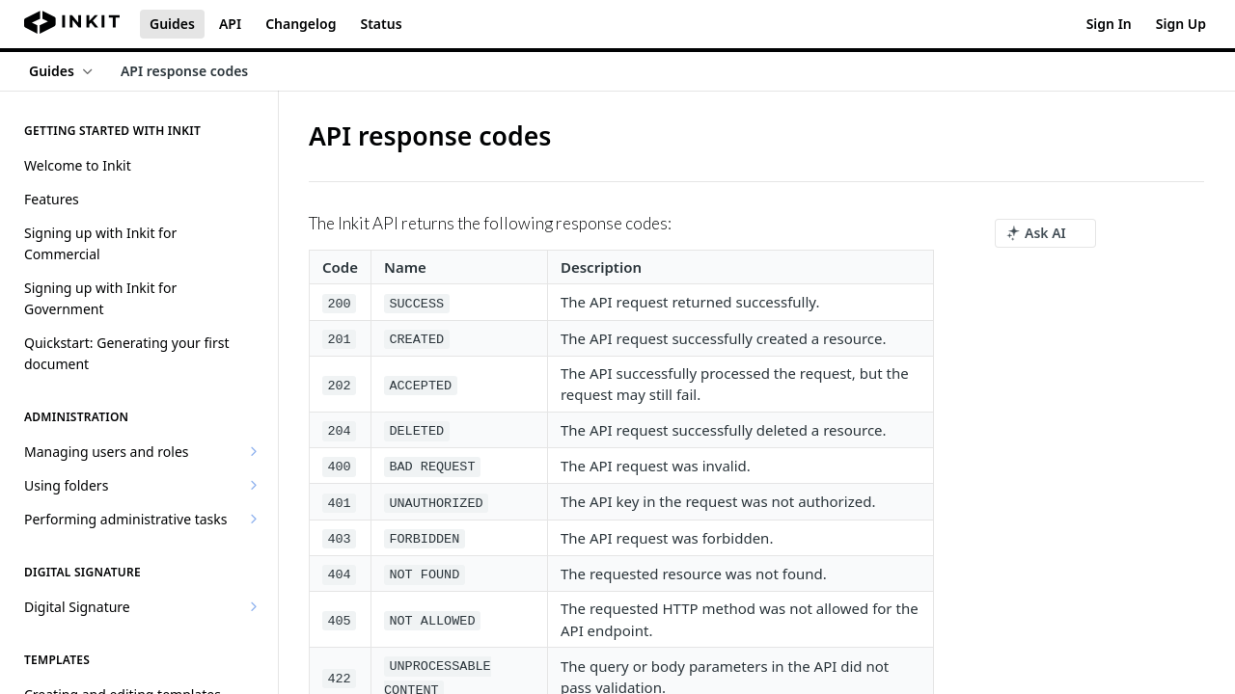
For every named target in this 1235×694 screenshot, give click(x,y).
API (230, 23)
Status (380, 23)
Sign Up (1181, 23)
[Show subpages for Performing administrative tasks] (253, 518)
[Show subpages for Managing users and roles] (253, 451)
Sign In (1109, 23)
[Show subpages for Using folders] (253, 485)
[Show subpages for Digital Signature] (253, 606)
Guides (172, 23)
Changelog (300, 23)
